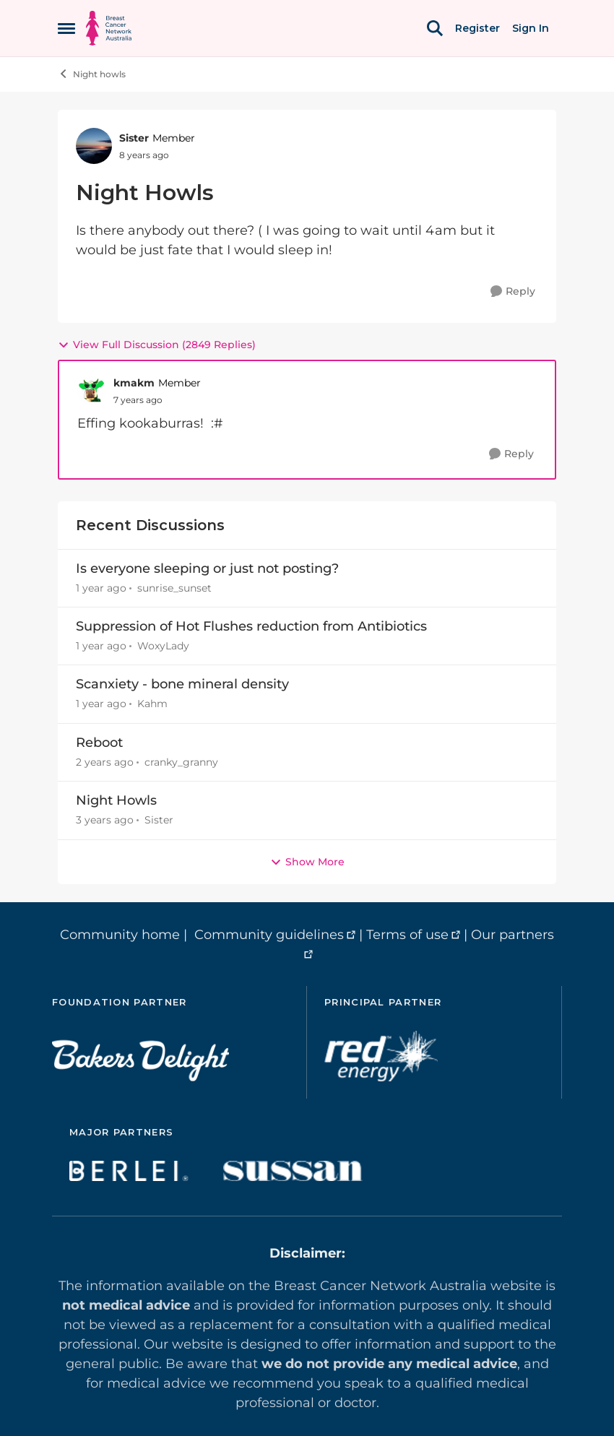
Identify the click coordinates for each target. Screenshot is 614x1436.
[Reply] (513, 291)
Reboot (99, 743)
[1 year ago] (101, 588)
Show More (307, 861)
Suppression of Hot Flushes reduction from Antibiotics (251, 626)
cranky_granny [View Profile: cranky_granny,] (181, 762)
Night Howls (116, 800)
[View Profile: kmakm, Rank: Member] (91, 390)
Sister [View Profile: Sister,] (158, 820)
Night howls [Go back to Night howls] (92, 73)
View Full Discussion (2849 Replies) (157, 344)
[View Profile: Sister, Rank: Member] (94, 146)
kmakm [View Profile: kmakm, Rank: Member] (134, 382)
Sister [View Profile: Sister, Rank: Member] (134, 137)
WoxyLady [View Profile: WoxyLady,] (163, 645)
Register (477, 28)
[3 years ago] (105, 821)
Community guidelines (269, 935)
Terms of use (407, 935)
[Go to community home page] (108, 28)
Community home (120, 935)
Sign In (530, 28)
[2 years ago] (105, 762)
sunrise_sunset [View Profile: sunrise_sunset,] (174, 587)
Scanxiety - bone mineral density (182, 684)
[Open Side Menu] (66, 28)
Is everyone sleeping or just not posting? (207, 568)
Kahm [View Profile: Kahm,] (152, 704)
